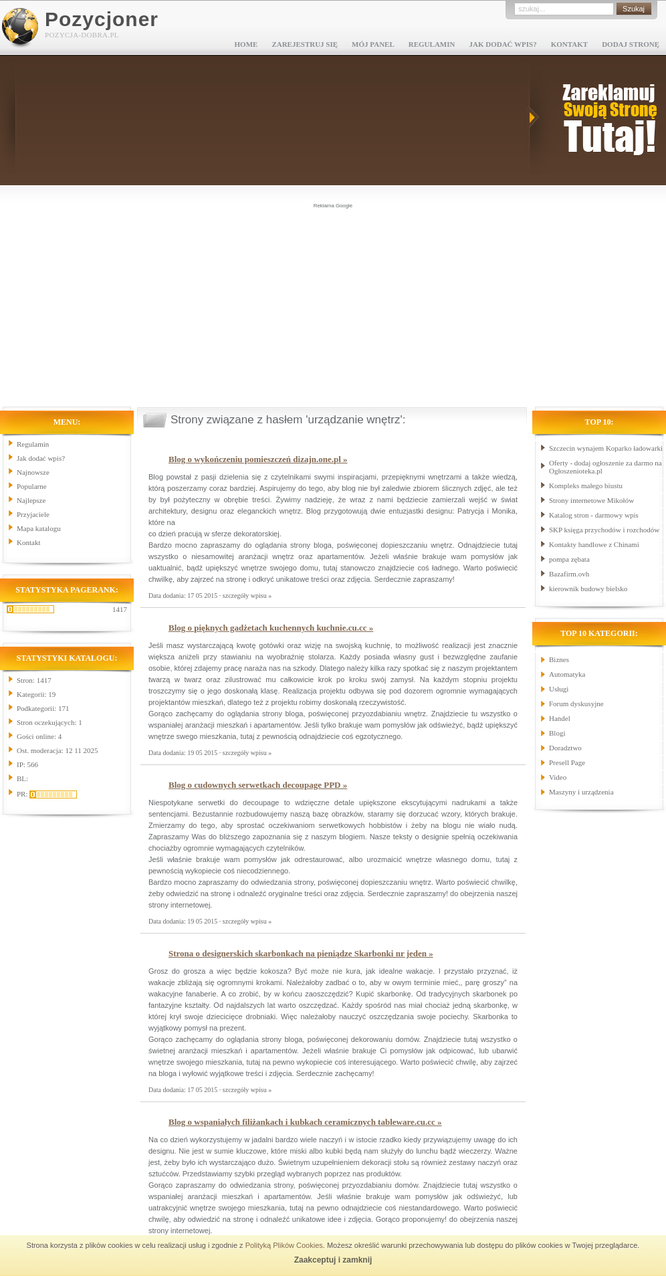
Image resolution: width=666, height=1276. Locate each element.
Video (557, 777)
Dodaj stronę (630, 44)
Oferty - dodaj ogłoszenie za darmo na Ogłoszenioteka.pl (605, 467)
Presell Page (567, 762)
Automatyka (567, 674)
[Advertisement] (333, 303)
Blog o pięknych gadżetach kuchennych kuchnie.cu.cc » (271, 628)
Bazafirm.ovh (569, 574)
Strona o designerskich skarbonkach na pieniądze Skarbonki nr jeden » (301, 953)
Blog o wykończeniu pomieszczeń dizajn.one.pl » (258, 459)
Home (246, 44)
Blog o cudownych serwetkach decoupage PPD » (258, 785)
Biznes (559, 659)
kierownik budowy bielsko (588, 588)
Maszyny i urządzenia (581, 792)
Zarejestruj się (304, 44)
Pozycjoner (101, 19)
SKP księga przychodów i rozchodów (604, 530)
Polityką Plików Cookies (284, 1245)
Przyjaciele (33, 514)
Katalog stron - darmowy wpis (594, 515)
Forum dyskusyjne (576, 704)
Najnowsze (33, 472)
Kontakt (569, 44)
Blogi (557, 733)
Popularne (32, 486)
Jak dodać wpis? (502, 44)
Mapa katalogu (39, 528)
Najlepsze (31, 500)
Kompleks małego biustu (586, 486)
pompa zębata (569, 559)
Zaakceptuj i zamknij (333, 1260)
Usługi (558, 689)
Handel (559, 718)
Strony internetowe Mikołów (591, 500)
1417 (119, 609)
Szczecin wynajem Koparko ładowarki (606, 448)
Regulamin (432, 44)
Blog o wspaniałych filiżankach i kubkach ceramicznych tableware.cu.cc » (305, 1122)
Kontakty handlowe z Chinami (594, 544)
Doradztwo (565, 748)
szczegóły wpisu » (247, 595)
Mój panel (373, 44)
